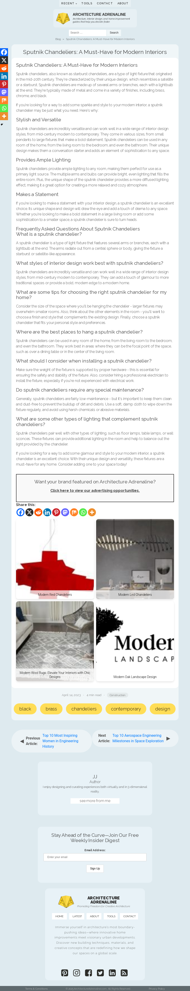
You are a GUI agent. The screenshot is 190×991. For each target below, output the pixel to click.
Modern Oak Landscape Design (135, 677)
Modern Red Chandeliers (55, 594)
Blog (58, 39)
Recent (67, 3)
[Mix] (74, 512)
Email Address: (95, 850)
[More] (92, 512)
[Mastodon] (65, 512)
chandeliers (84, 709)
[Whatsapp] (83, 512)
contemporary (126, 709)
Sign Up (95, 868)
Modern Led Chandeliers (135, 594)
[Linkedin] (47, 512)
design (162, 709)
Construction (118, 695)
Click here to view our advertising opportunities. (95, 490)
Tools (86, 3)
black (25, 709)
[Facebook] (20, 512)
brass (51, 709)
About (123, 3)
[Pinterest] (56, 512)
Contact (105, 3)
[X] (29, 512)
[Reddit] (38, 512)
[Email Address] (95, 857)
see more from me (95, 801)
